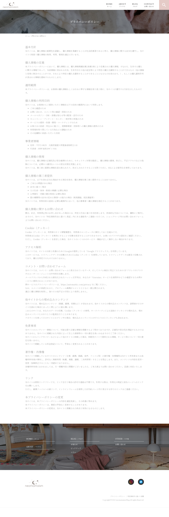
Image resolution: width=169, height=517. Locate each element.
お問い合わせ (120, 444)
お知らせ (74, 444)
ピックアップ (76, 448)
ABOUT (122, 5)
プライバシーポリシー (117, 496)
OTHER (122, 438)
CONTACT (149, 5)
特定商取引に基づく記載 (136, 496)
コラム (73, 452)
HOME (109, 5)
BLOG (135, 5)
